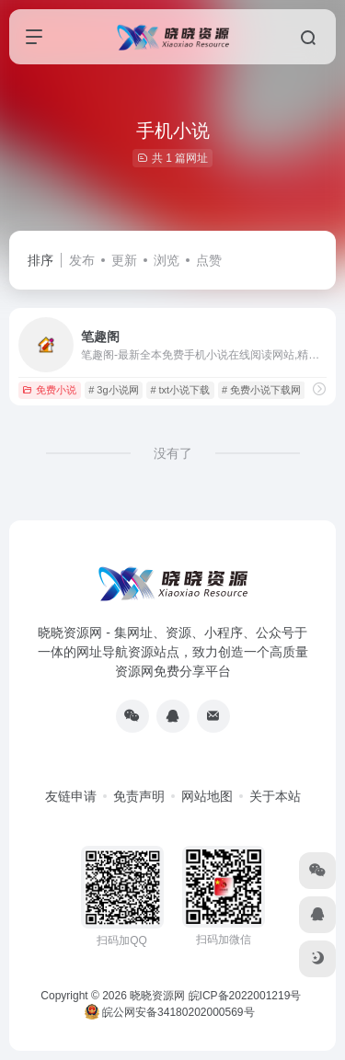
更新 (124, 260)
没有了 (173, 453)
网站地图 (207, 796)
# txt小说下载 (180, 389)
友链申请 (71, 796)
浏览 (166, 260)
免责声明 (139, 796)
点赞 (209, 260)
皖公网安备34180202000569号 (171, 1012)
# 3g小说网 (113, 389)
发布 (82, 260)
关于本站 (275, 796)
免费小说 (49, 389)
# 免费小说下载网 (261, 389)
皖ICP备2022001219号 (245, 995)
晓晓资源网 (157, 995)
